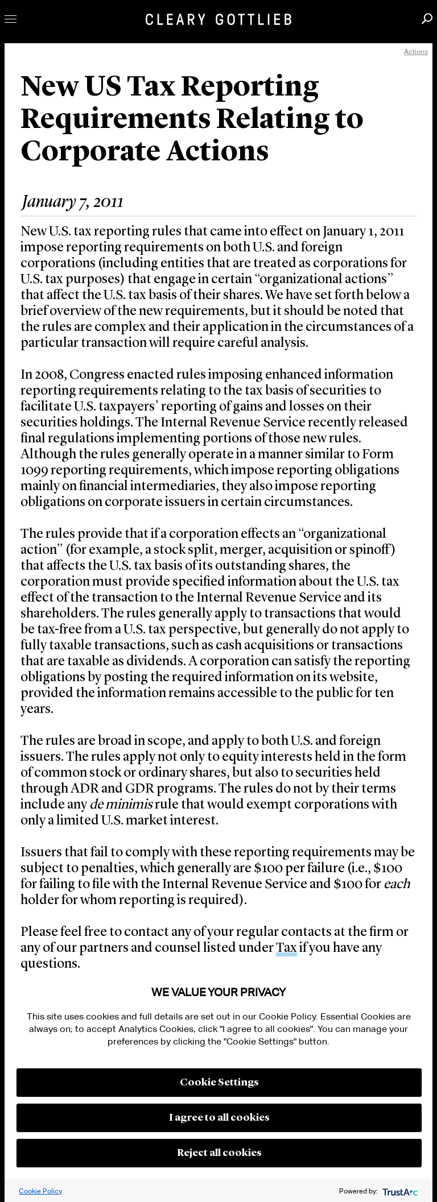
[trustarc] (399, 1191)
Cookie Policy (40, 1191)
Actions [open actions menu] (416, 51)
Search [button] (427, 18)
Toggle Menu (11, 19)
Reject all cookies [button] (219, 1153)
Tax (286, 948)
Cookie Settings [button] (219, 1082)
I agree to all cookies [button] (219, 1118)
